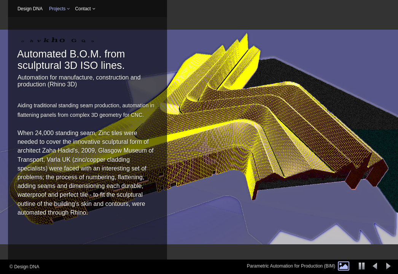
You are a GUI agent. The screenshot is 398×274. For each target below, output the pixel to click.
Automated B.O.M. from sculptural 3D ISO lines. (71, 59)
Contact (83, 8)
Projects (57, 8)
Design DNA (30, 8)
